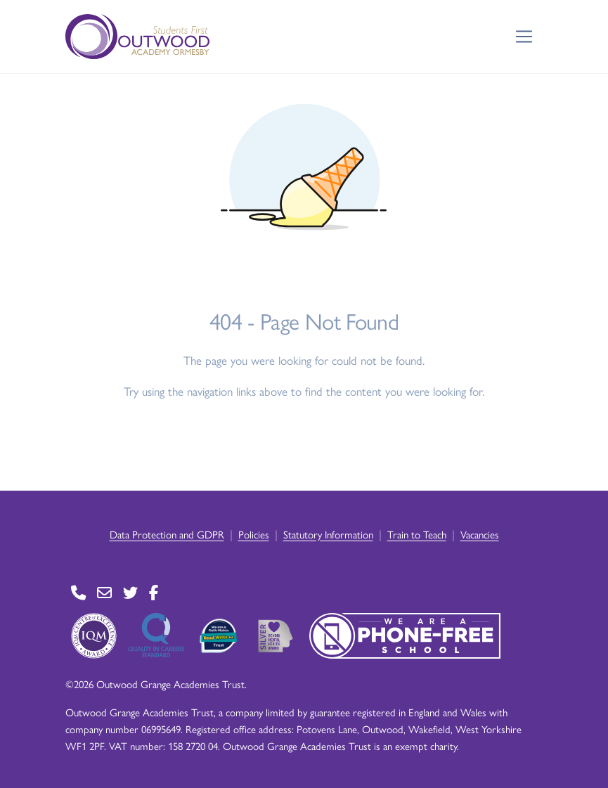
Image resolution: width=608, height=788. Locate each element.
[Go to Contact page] (78, 592)
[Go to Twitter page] (130, 592)
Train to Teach (416, 534)
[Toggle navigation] (524, 37)
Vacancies (479, 534)
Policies (253, 534)
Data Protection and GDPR (167, 534)
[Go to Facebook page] (153, 592)
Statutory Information (328, 534)
